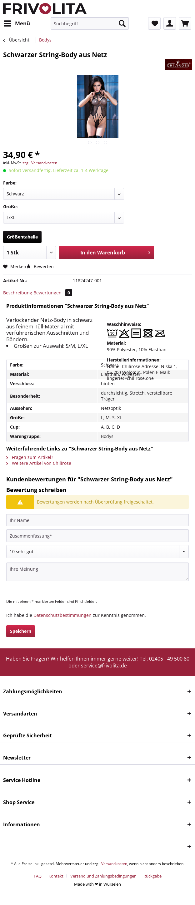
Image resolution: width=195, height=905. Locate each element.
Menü (17, 22)
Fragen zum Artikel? (29, 457)
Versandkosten (114, 863)
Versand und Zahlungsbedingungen (103, 876)
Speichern (20, 631)
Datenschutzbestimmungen (62, 615)
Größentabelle (22, 237)
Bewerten (40, 266)
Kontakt (55, 876)
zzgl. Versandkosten (39, 162)
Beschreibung (17, 293)
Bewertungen (52, 293)
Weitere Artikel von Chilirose (38, 463)
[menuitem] (16, 23)
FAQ (38, 876)
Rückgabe (152, 876)
